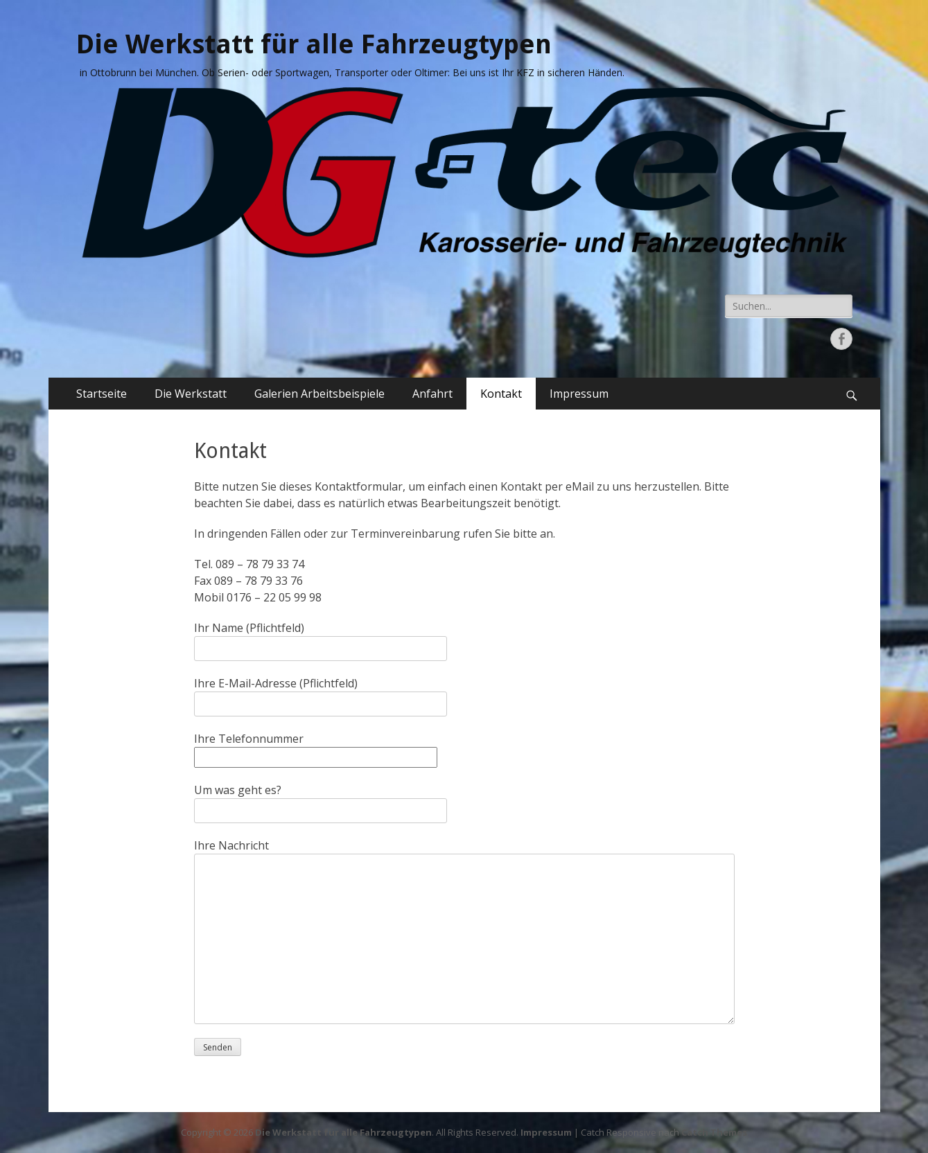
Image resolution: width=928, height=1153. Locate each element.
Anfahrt (432, 393)
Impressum (579, 393)
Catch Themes (714, 1132)
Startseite (101, 393)
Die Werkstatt (191, 393)
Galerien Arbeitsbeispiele (319, 393)
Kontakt (501, 393)
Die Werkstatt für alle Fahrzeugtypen (314, 44)
